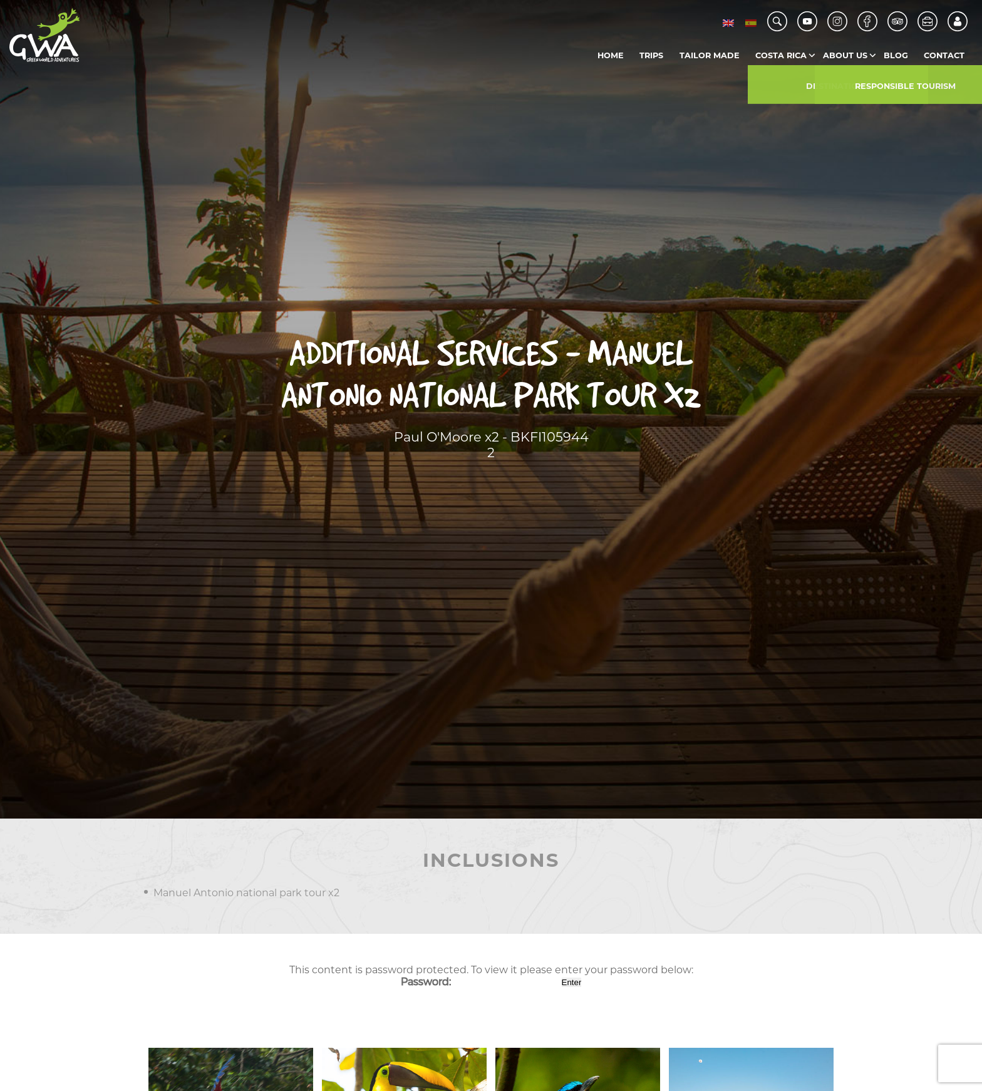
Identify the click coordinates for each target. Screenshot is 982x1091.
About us (845, 55)
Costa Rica (781, 55)
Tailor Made (710, 55)
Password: (480, 982)
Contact (944, 55)
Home (610, 55)
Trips (651, 55)
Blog (896, 55)
